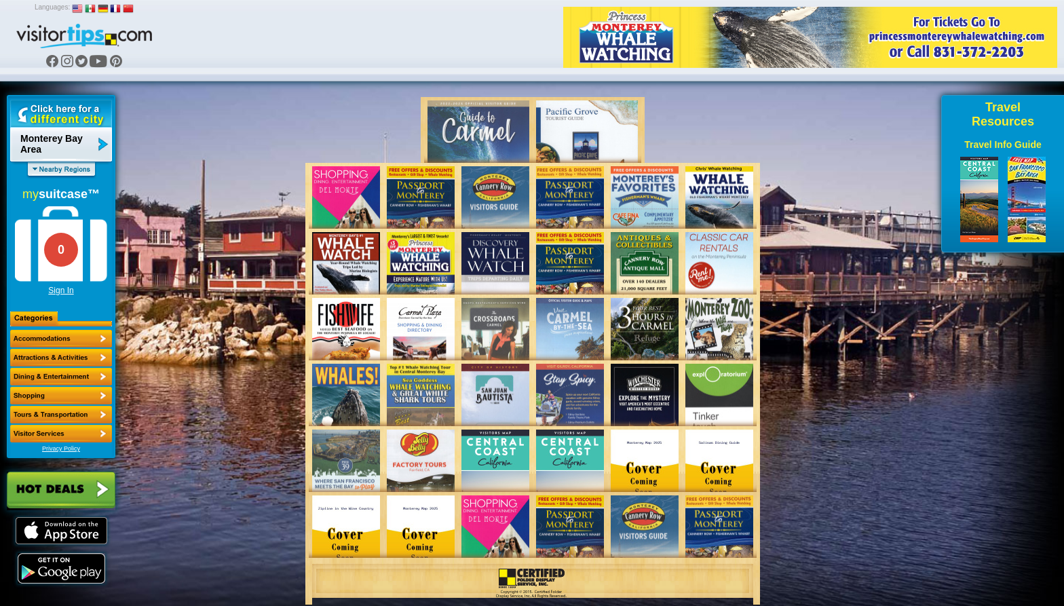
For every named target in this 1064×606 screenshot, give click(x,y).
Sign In (60, 290)
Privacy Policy (61, 448)
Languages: (52, 7)
